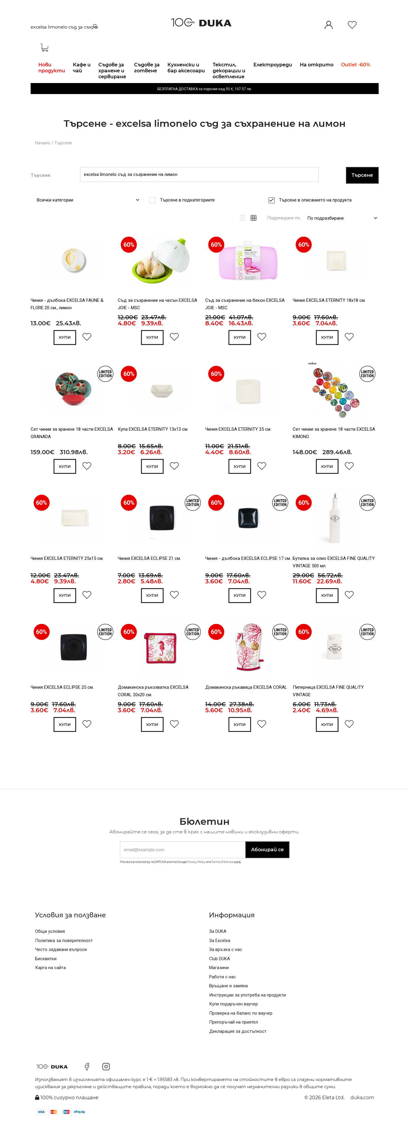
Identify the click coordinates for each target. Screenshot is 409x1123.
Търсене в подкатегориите (189, 200)
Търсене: (41, 175)
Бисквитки (46, 958)
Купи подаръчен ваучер (233, 1004)
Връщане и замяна (228, 985)
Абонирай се (267, 849)
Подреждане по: (284, 218)
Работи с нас (222, 977)
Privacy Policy (196, 861)
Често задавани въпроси (61, 949)
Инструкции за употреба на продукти (247, 995)
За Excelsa (219, 940)
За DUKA (217, 931)
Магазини (219, 967)
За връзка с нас (225, 949)
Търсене (63, 143)
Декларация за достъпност (238, 1031)
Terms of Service (222, 861)
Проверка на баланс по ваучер (240, 1013)
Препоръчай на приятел (233, 1022)
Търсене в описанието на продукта (317, 200)
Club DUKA (219, 958)
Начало (42, 143)
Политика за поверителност (64, 940)
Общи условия (50, 931)
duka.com (362, 1097)
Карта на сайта (50, 967)
